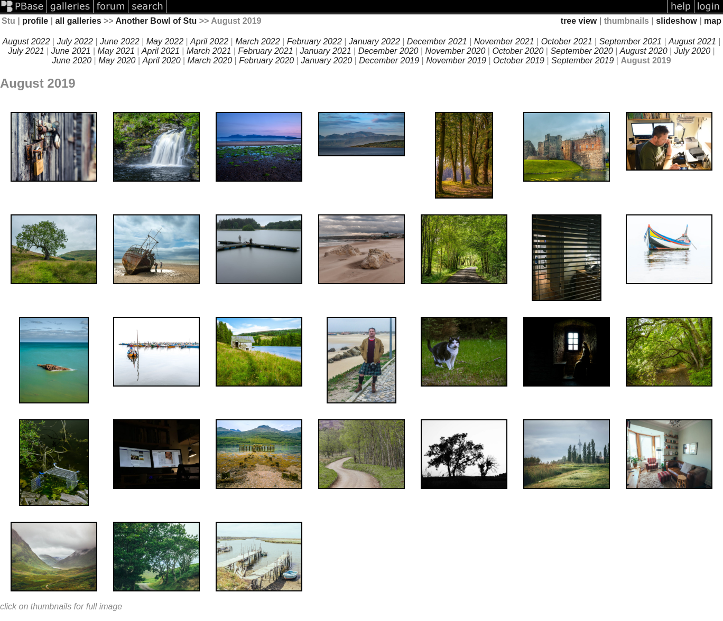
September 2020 (581, 50)
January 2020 (326, 60)
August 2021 (692, 41)
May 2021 (116, 50)
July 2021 (26, 50)
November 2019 (456, 60)
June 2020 (71, 60)
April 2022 (209, 41)
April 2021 (161, 50)
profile (35, 20)
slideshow (676, 20)
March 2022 (257, 41)
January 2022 (374, 41)
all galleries (78, 20)
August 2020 (644, 50)
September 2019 (582, 60)
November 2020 (455, 50)
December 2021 (437, 41)
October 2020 (517, 50)
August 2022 (26, 41)
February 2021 (265, 50)
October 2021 (566, 41)
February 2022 (314, 41)
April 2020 (162, 60)
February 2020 (266, 60)
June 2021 (71, 50)
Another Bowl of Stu (156, 20)
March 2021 (209, 50)
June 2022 (120, 41)
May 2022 (164, 41)
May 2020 (116, 60)
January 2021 (325, 50)
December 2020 (388, 50)
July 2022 (75, 41)
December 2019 (389, 60)
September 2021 (630, 41)
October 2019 (518, 60)
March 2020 (210, 60)
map (712, 20)
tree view (579, 20)
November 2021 (504, 41)
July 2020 (692, 50)
